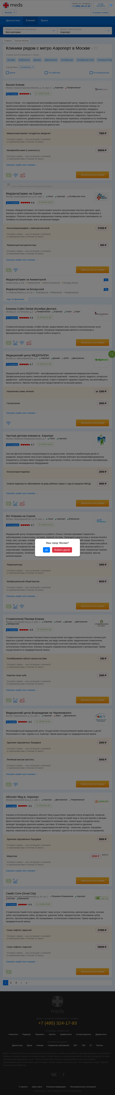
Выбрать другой (62, 550)
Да (46, 550)
